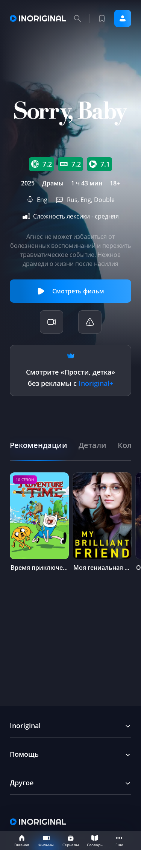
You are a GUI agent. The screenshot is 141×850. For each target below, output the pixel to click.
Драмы (53, 183)
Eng (42, 200)
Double (104, 200)
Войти (122, 18)
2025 (28, 183)
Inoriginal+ (96, 383)
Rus (72, 200)
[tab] (38, 445)
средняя (107, 216)
